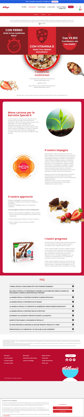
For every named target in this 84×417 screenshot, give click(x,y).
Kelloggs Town (62, 8)
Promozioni (45, 394)
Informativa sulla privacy (30, 394)
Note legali (26, 391)
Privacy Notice (7, 415)
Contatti (71, 6)
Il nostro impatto (8, 396)
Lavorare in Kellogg (28, 396)
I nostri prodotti (8, 394)
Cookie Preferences (47, 396)
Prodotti (36, 14)
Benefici (43, 14)
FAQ (49, 14)
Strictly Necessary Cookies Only (62, 407)
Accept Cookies (62, 411)
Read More (54, 1)
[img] (6, 7)
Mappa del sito (46, 391)
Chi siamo (6, 391)
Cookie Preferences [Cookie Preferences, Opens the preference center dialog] (63, 404)
